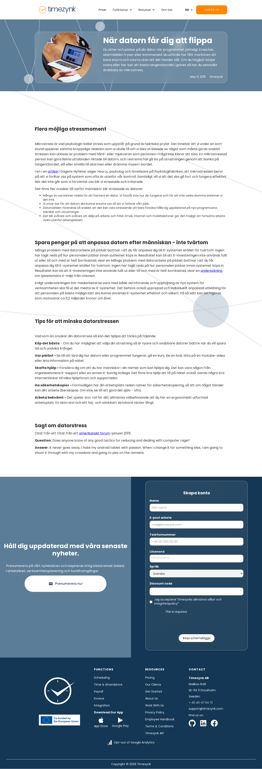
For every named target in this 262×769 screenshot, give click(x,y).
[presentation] (196, 622)
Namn (154, 501)
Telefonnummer (163, 535)
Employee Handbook (159, 719)
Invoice (99, 698)
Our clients (153, 684)
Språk (154, 566)
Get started (153, 691)
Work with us (154, 705)
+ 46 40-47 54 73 (201, 702)
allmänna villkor (204, 599)
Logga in (211, 9)
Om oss (167, 10)
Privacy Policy (154, 712)
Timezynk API (154, 733)
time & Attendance (108, 684)
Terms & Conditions (159, 726)
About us (151, 698)
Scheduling (102, 677)
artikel (53, 171)
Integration (102, 705)
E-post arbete (161, 518)
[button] (122, 10)
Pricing (150, 677)
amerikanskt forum (94, 433)
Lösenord (157, 552)
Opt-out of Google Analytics (134, 742)
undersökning (211, 270)
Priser (103, 10)
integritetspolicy (165, 603)
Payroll (98, 691)
